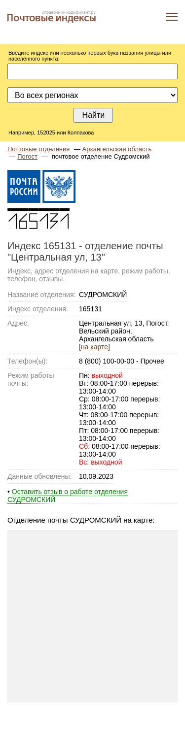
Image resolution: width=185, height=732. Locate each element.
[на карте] (94, 347)
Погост (27, 156)
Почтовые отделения (38, 149)
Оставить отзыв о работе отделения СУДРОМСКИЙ (67, 495)
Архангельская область (117, 149)
